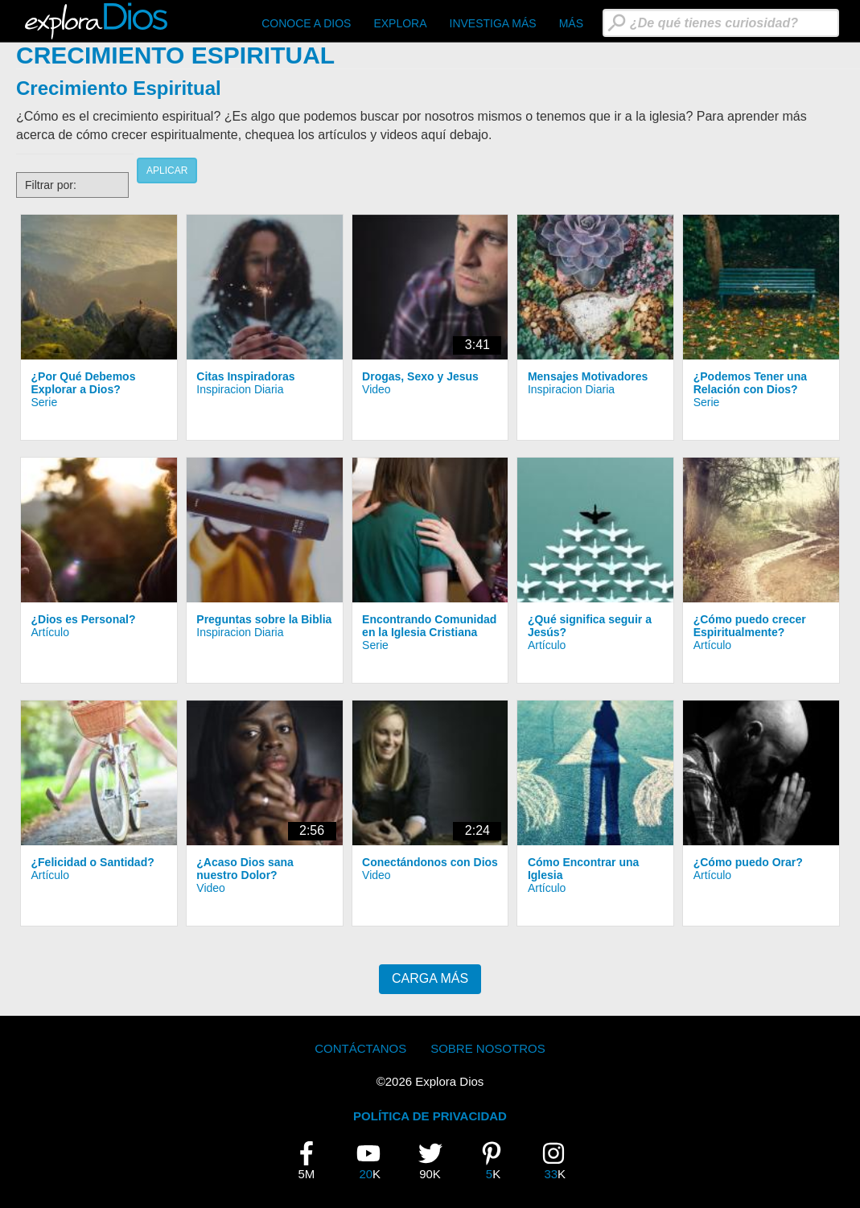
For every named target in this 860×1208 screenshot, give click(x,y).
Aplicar (166, 170)
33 (559, 1160)
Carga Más (430, 978)
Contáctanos (360, 1048)
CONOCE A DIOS (306, 23)
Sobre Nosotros (487, 1048)
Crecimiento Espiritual (118, 88)
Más (571, 23)
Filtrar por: (50, 185)
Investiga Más (493, 23)
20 (374, 1160)
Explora (399, 23)
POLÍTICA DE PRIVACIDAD (430, 1116)
